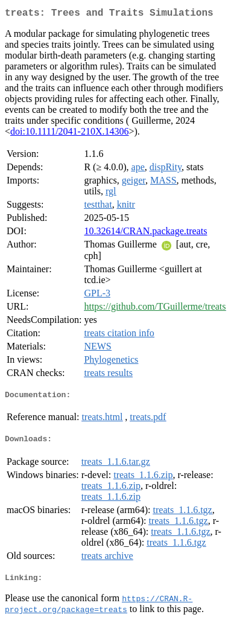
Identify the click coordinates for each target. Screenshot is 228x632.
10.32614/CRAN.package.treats (145, 233)
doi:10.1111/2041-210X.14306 (69, 134)
